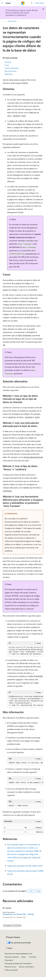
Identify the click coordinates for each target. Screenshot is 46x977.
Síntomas (8, 62)
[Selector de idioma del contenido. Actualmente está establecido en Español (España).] (13, 937)
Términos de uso (10, 967)
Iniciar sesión (39, 3)
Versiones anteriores (12, 957)
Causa (7, 65)
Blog (23, 957)
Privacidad (8, 960)
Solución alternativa (12, 68)
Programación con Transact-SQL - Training (18, 914)
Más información (11, 71)
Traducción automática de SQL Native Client (25, 865)
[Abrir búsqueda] (31, 3)
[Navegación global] (2, 3)
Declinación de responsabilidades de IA (18, 953)
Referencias (9, 74)
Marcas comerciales (26, 967)
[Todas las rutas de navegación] (5, 21)
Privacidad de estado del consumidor (18, 963)
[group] (25, 651)
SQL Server (12, 21)
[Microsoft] (23, 3)
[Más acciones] (41, 21)
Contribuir (32, 957)
